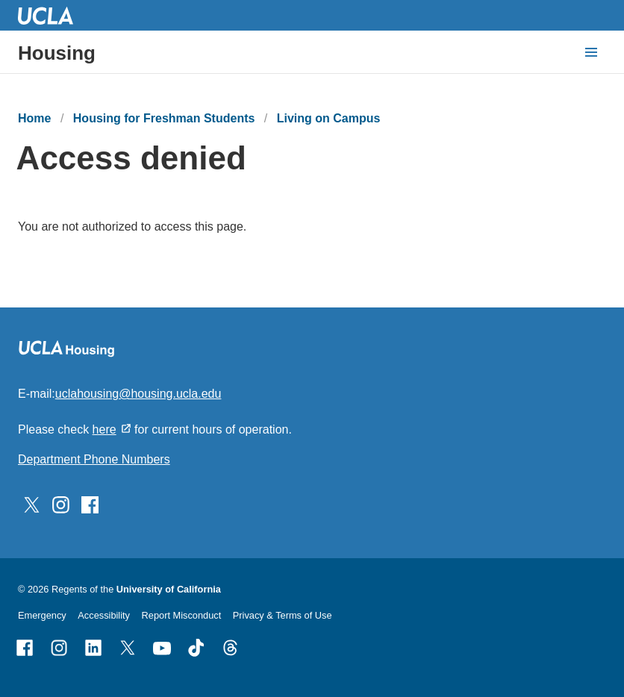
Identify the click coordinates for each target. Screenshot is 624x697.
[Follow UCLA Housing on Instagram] (60, 503)
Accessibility (104, 615)
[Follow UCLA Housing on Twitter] (31, 503)
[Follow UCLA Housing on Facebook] (90, 503)
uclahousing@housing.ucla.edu (138, 393)
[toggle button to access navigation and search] (591, 52)
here (104, 429)
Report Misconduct (182, 615)
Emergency (42, 615)
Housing (57, 53)
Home (34, 118)
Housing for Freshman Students (164, 118)
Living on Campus (329, 118)
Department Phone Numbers (94, 459)
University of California (168, 589)
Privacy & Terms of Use (282, 615)
